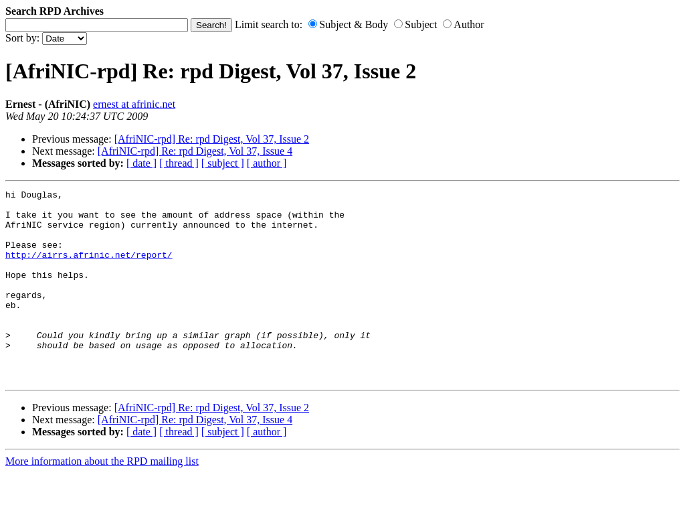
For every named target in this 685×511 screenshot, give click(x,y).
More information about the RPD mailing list (102, 499)
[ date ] (141, 163)
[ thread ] (179, 163)
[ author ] (267, 163)
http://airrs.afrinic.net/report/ (89, 269)
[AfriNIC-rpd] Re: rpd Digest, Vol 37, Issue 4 (195, 151)
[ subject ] (222, 163)
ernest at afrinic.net (134, 104)
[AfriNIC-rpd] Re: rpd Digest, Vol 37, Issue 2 (211, 139)
